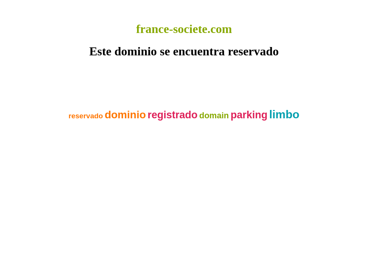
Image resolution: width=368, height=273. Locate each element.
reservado (86, 116)
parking (249, 115)
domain (214, 115)
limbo (284, 114)
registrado (173, 115)
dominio (125, 115)
